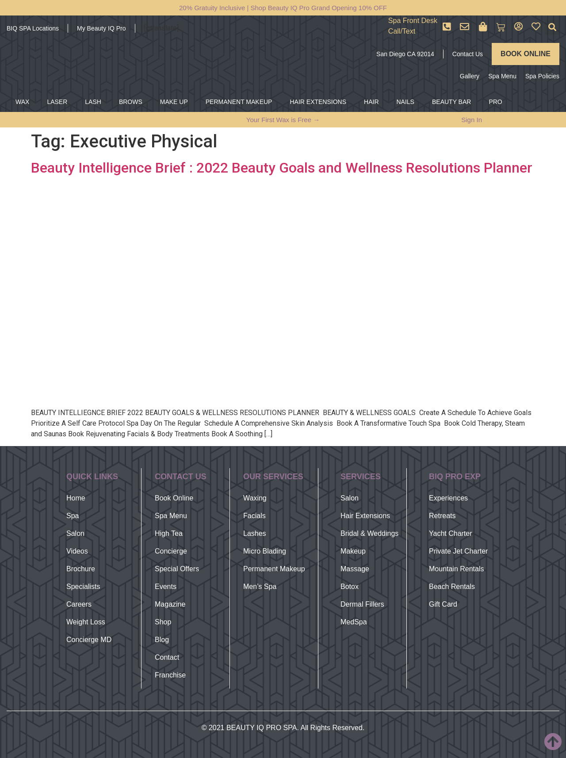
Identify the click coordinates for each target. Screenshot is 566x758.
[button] (552, 27)
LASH (93, 101)
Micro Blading (264, 551)
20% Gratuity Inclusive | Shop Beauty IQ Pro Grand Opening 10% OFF (283, 8)
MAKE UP (174, 101)
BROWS (130, 101)
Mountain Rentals (456, 569)
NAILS (405, 101)
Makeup (353, 551)
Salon (75, 533)
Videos (77, 551)
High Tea (169, 533)
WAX (22, 101)
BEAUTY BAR (451, 101)
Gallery (469, 76)
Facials (254, 515)
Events (165, 586)
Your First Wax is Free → (283, 119)
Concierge (171, 551)
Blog (162, 639)
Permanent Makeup (274, 569)
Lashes (254, 533)
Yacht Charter (450, 533)
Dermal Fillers (362, 604)
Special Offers (177, 569)
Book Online (174, 498)
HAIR (371, 101)
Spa (72, 515)
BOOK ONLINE (526, 54)
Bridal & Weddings (369, 533)
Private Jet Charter (458, 551)
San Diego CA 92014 (405, 54)
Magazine (170, 604)
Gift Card (443, 604)
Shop (163, 622)
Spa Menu (502, 76)
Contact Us (467, 54)
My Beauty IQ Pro (101, 28)
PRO (495, 101)
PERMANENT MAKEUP (239, 101)
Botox (349, 586)
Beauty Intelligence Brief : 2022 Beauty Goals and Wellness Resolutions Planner (281, 167)
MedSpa (353, 622)
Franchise (170, 675)
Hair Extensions (365, 515)
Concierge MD (88, 639)
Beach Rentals (452, 586)
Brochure (80, 569)
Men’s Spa (259, 586)
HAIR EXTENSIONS (318, 101)
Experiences (448, 498)
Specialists (83, 586)
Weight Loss (85, 622)
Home (75, 498)
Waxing (255, 498)
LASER (57, 101)
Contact (167, 657)
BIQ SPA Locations (33, 28)
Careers (79, 604)
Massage (354, 569)
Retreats (442, 515)
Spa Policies (542, 76)
